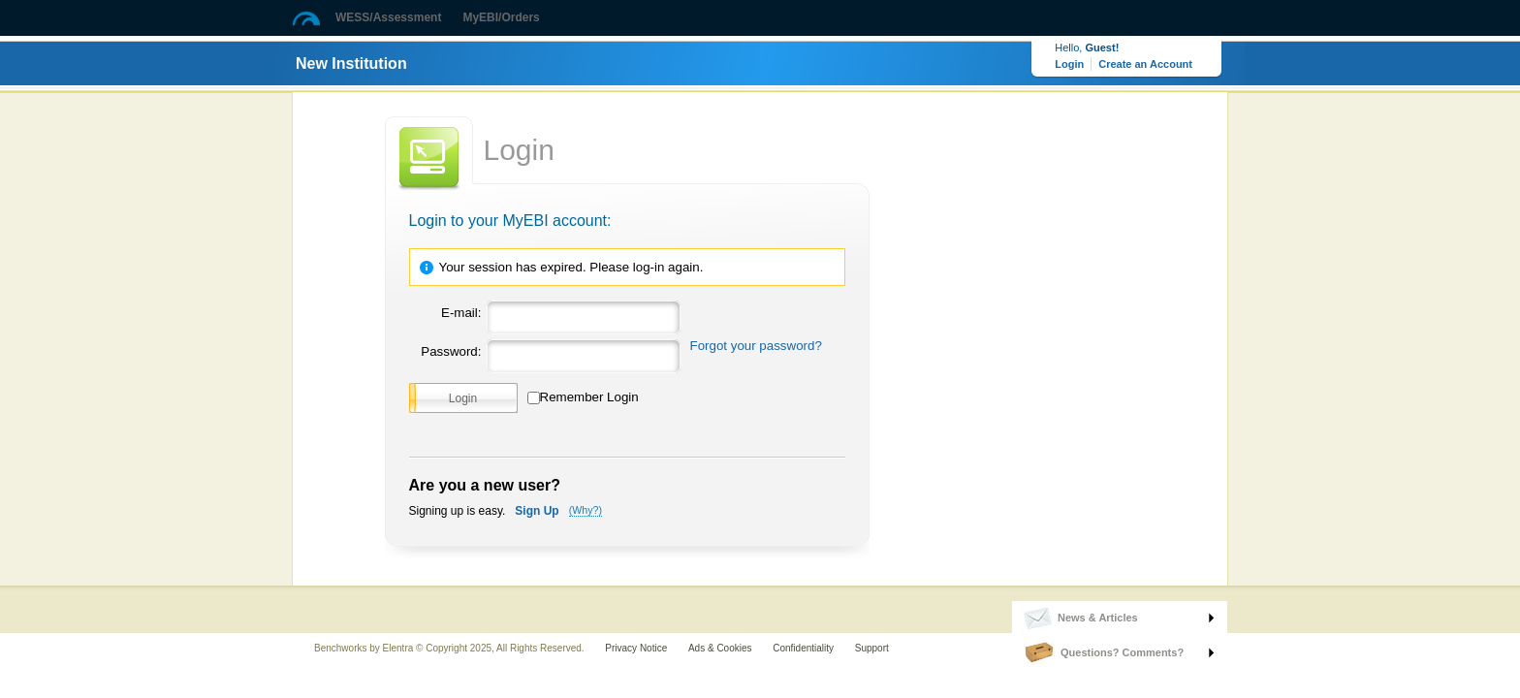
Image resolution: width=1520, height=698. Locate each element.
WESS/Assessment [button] (388, 17)
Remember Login (589, 397)
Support (872, 648)
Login (1069, 64)
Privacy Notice (636, 648)
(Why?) (585, 510)
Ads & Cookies (720, 648)
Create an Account (1145, 64)
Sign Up (536, 511)
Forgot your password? (756, 345)
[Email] (581, 314)
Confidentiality (803, 648)
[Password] (581, 353)
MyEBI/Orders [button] (500, 17)
